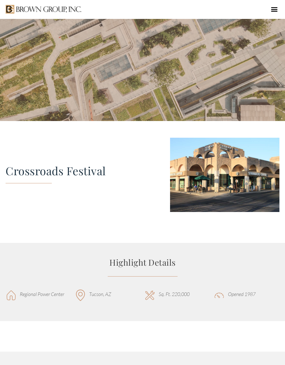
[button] (274, 9)
